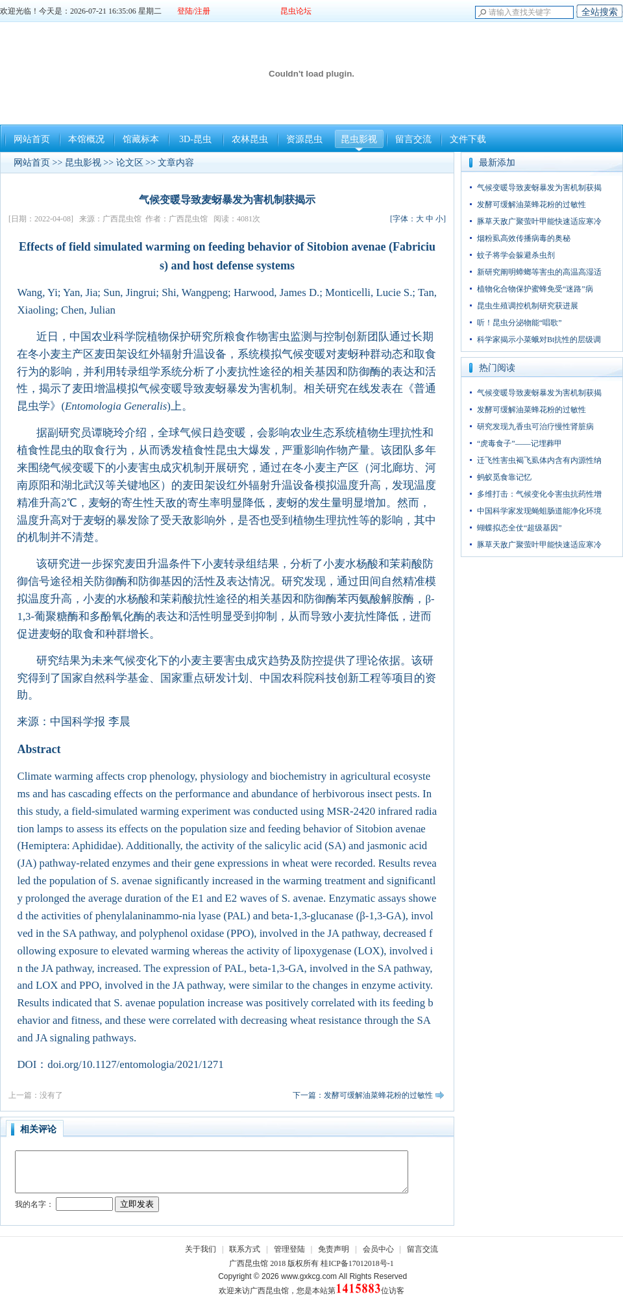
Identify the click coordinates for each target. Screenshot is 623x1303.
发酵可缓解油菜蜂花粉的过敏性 (531, 204)
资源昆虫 (304, 139)
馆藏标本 (141, 139)
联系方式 (244, 1249)
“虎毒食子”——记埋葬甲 (519, 443)
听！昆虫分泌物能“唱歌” (519, 322)
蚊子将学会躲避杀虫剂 (516, 255)
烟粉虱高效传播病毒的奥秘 (523, 238)
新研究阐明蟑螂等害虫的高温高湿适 (539, 272)
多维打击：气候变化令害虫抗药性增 (539, 494)
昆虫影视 (359, 139)
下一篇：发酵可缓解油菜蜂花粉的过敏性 (363, 1095)
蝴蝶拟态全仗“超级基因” (519, 527)
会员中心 (378, 1249)
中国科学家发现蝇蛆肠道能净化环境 (539, 510)
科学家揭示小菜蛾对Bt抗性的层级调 (539, 339)
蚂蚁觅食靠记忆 (504, 477)
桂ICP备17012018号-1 (357, 1263)
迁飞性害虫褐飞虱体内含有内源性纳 (539, 460)
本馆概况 (86, 139)
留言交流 (413, 139)
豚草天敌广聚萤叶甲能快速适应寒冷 (539, 221)
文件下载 (468, 139)
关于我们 (200, 1249)
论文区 (129, 163)
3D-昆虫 (195, 139)
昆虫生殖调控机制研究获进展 (527, 305)
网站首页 (32, 139)
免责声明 (333, 1249)
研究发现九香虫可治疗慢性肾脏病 (535, 426)
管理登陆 (289, 1249)
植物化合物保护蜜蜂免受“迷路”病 (535, 288)
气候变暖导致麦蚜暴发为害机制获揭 (539, 187)
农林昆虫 (250, 139)
